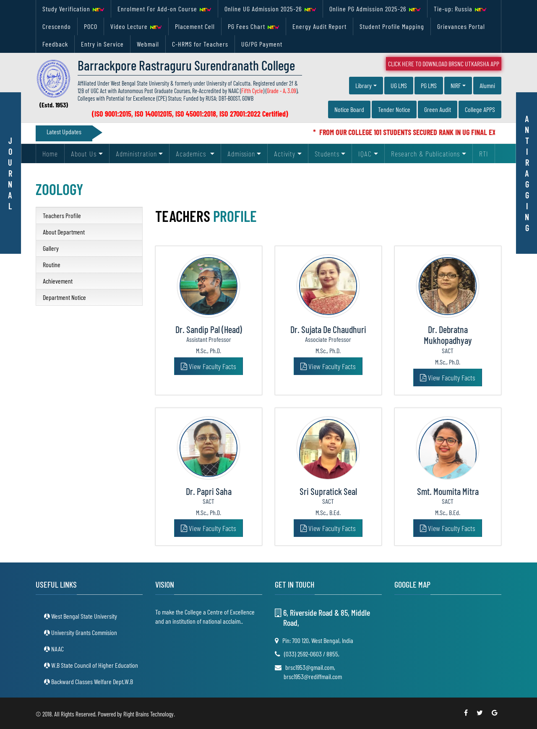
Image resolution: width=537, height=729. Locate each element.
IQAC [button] (365, 153)
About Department (64, 232)
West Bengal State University (83, 616)
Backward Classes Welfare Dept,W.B (91, 681)
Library (363, 85)
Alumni (487, 85)
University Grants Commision (83, 632)
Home (50, 153)
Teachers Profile (62, 215)
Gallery (51, 248)
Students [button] (327, 153)
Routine (51, 264)
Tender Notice (394, 109)
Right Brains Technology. (149, 714)
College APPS (480, 109)
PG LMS (429, 85)
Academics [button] (192, 153)
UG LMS (399, 85)
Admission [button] (241, 153)
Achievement (58, 281)
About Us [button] (83, 153)
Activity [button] (284, 153)
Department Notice (64, 297)
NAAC (57, 649)
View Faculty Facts (208, 366)
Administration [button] (136, 153)
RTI (483, 153)
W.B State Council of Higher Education (94, 665)
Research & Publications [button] (425, 153)
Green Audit (437, 109)
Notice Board (349, 109)
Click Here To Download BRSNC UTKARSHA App (443, 64)
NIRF (456, 85)
